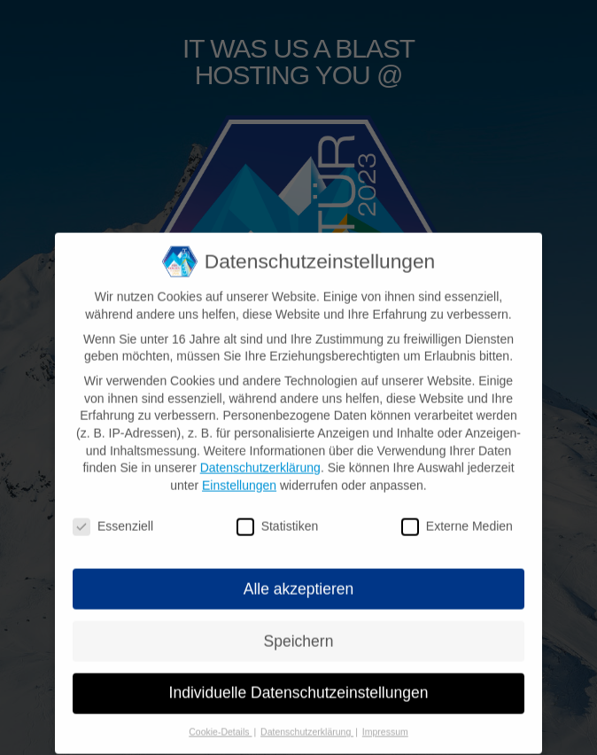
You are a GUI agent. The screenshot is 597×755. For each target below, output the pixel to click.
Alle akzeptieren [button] (299, 583)
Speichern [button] (299, 635)
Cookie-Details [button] (220, 726)
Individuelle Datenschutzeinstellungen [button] (299, 688)
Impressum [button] (385, 726)
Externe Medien (457, 520)
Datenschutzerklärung (260, 462)
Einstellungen (239, 479)
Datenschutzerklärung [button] (306, 726)
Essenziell (113, 520)
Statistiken (277, 520)
